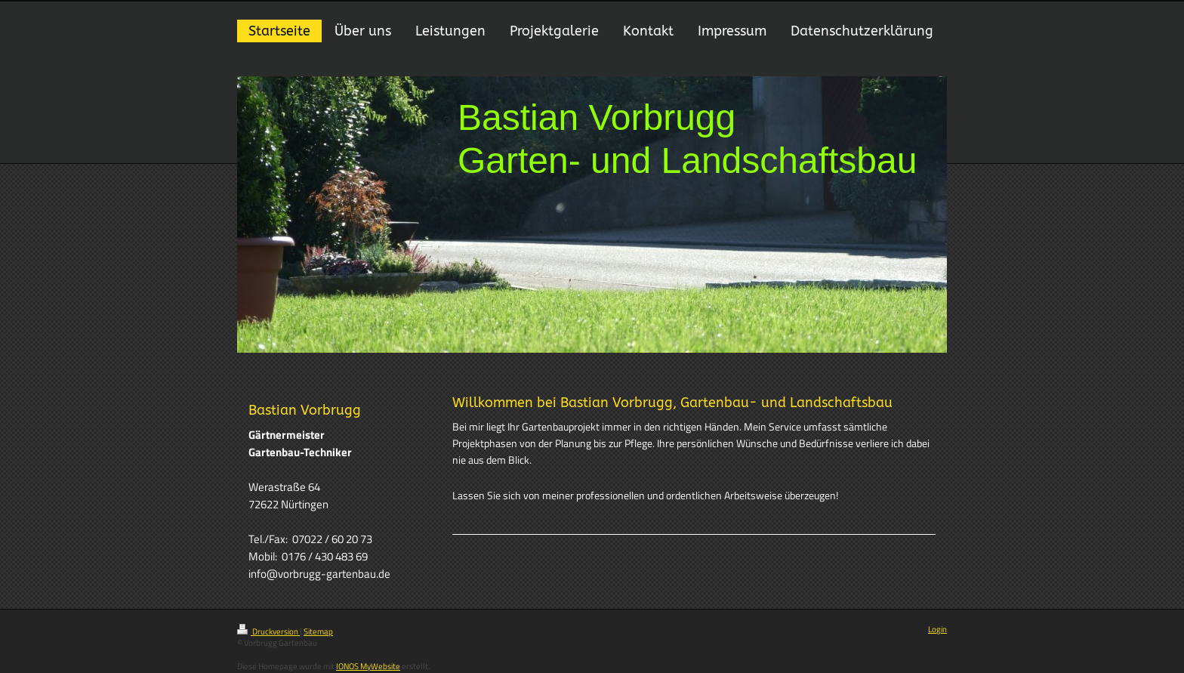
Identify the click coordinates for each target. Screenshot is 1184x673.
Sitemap (318, 631)
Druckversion (268, 631)
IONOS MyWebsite (368, 666)
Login (937, 629)
